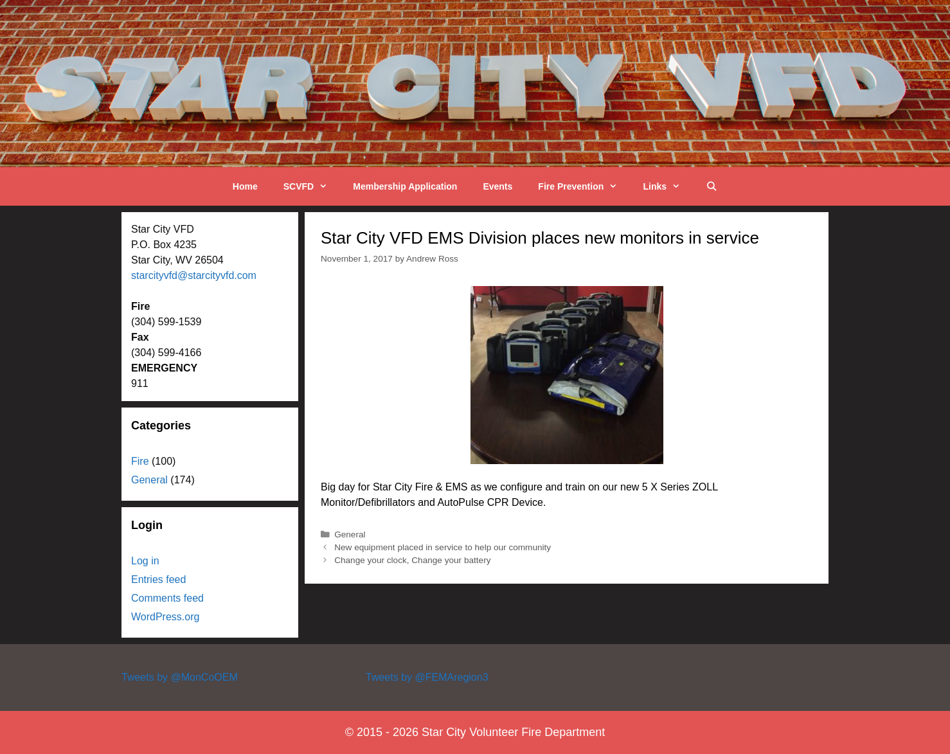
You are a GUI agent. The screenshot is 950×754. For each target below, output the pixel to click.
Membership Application (405, 186)
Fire (140, 461)
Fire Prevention (584, 186)
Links (668, 186)
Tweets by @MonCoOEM (179, 677)
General (349, 534)
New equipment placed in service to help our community (442, 547)
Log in (145, 560)
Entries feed (158, 579)
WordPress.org (165, 616)
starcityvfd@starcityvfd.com (193, 275)
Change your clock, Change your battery (412, 560)
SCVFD (312, 186)
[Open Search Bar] (711, 186)
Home (245, 186)
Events (497, 186)
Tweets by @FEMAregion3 (427, 677)
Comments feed (167, 598)
